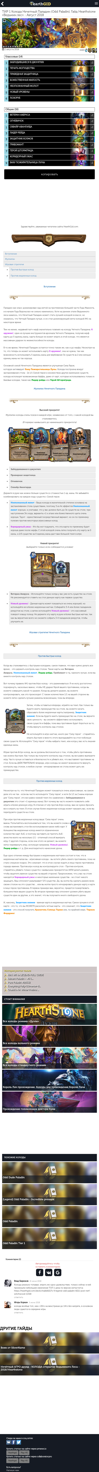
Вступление (11, 254)
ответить (18, 1297)
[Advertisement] (49, 204)
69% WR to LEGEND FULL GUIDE (25, 974)
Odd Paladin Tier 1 (14, 1243)
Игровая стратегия (14, 264)
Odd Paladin (10, 1221)
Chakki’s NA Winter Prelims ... (23, 989)
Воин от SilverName (13, 1347)
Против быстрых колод (22, 269)
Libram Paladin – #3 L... (20, 978)
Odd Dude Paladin (14, 1177)
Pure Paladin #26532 (19, 982)
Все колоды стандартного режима (24, 1065)
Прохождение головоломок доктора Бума (29, 1109)
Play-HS (24, 1452)
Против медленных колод (23, 275)
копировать (49, 174)
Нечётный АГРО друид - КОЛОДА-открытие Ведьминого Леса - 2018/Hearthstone (40, 1368)
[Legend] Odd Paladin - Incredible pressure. (29, 1199)
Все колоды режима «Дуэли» (21, 1021)
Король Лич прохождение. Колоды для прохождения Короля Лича (44, 1087)
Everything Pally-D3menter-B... (24, 986)
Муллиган (10, 259)
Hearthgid (12, 1452)
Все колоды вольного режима (21, 1043)
